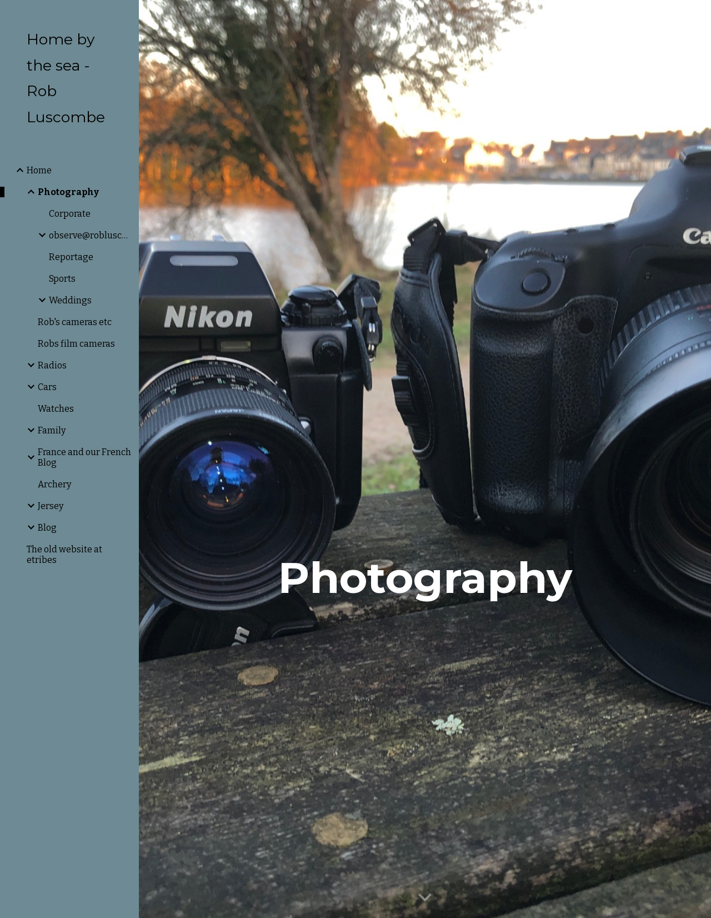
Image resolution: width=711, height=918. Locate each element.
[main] (425, 459)
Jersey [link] (50, 506)
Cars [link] (47, 387)
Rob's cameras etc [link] (75, 322)
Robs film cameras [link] (76, 343)
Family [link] (52, 430)
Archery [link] (54, 484)
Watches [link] (56, 408)
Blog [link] (47, 527)
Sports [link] (62, 278)
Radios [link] (52, 365)
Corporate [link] (70, 213)
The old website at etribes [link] (64, 554)
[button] (697, 15)
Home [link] (39, 170)
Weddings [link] (70, 300)
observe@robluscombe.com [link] (90, 235)
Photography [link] (68, 192)
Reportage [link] (71, 257)
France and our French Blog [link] (84, 457)
